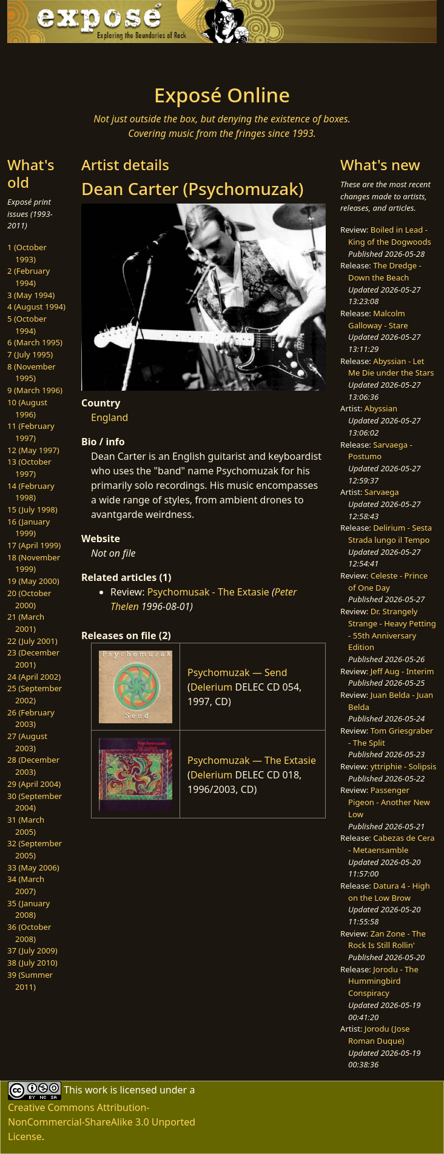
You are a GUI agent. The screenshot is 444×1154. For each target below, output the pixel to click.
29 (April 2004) (34, 783)
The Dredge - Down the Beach (385, 271)
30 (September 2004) (34, 802)
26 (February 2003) (31, 718)
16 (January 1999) (28, 527)
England (109, 417)
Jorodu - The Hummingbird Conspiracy (383, 981)
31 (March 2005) (25, 825)
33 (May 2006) (33, 867)
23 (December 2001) (33, 658)
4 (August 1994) (36, 306)
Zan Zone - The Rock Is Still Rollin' (387, 939)
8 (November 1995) (31, 372)
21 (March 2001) (25, 622)
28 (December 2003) (33, 765)
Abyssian (381, 408)
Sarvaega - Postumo (380, 450)
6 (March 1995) (34, 342)
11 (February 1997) (31, 431)
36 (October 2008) (29, 932)
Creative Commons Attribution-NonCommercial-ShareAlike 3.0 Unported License (101, 1122)
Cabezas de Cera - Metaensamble (391, 843)
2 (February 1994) (28, 276)
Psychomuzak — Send (237, 672)
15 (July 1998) (32, 509)
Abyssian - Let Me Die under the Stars (391, 367)
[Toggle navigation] (90, 60)
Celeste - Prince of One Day (388, 581)
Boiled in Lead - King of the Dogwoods (389, 235)
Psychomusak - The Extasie (208, 592)
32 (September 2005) (34, 849)
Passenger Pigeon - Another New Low (389, 801)
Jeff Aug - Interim (402, 671)
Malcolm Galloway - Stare (378, 319)
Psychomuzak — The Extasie (251, 760)
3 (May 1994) (31, 295)
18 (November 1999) (33, 563)
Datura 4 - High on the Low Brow (389, 891)
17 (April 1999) (34, 545)
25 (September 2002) (34, 694)
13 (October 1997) (29, 467)
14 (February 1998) (31, 491)
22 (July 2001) (32, 640)
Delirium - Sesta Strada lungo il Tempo (390, 533)
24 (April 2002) (34, 676)
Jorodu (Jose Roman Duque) (378, 1034)
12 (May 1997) (33, 450)
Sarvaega (382, 491)
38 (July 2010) (32, 962)
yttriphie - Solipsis (404, 766)
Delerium (211, 687)
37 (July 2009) (32, 950)
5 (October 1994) (27, 324)
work (96, 1089)
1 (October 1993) (27, 253)
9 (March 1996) (34, 390)
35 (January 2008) (28, 909)
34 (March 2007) (25, 885)
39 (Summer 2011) (30, 980)
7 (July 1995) (30, 354)
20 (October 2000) (29, 599)
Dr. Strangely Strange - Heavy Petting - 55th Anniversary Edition (392, 629)
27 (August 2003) (27, 742)
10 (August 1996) (27, 408)
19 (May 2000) (33, 580)
